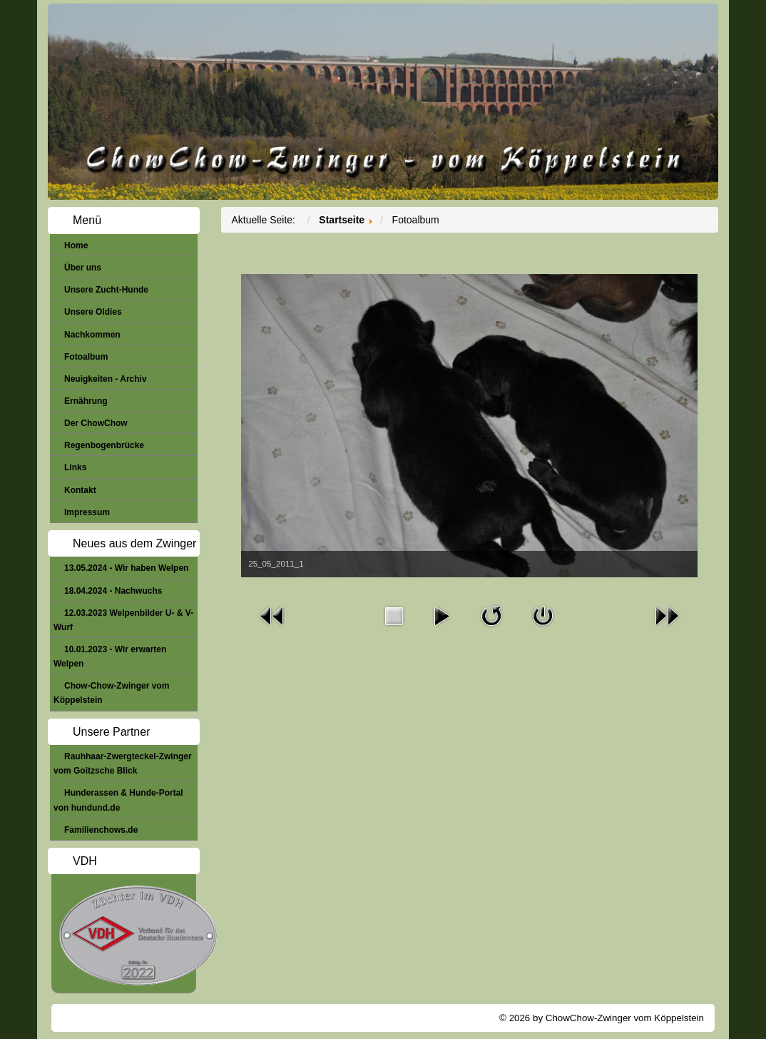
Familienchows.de (101, 830)
